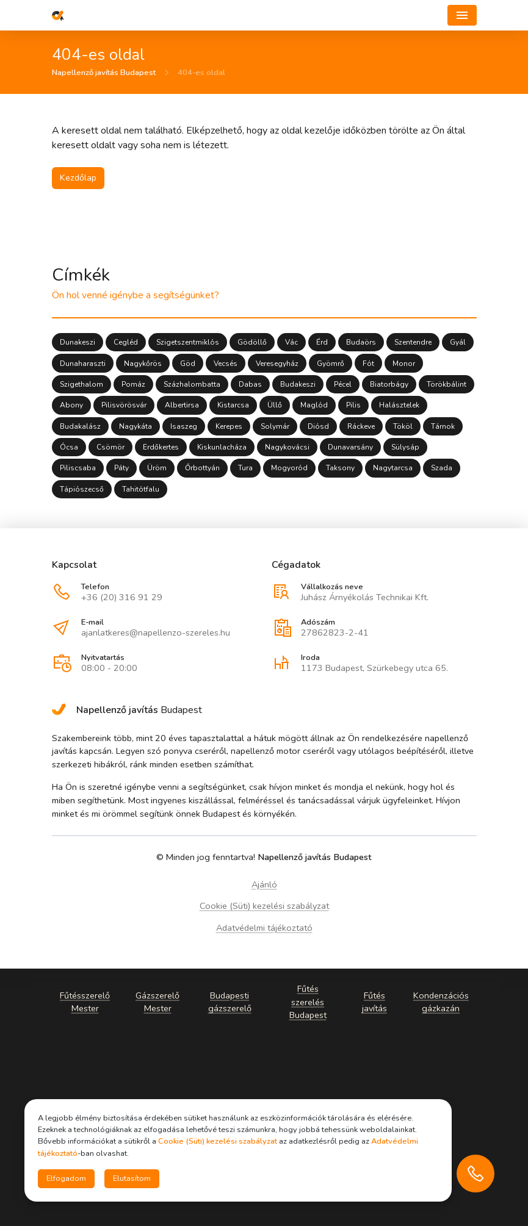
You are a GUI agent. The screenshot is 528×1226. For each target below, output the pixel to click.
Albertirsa (182, 405)
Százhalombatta (192, 385)
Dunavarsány (350, 448)
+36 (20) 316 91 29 (121, 597)
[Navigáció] (462, 15)
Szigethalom (81, 385)
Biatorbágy (389, 385)
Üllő (274, 405)
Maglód (314, 405)
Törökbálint (446, 385)
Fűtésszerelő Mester (85, 1001)
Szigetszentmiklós (187, 343)
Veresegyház (277, 363)
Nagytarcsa (393, 468)
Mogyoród (289, 468)
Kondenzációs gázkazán (440, 1001)
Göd (187, 363)
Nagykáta (135, 426)
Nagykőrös (143, 363)
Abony (71, 405)
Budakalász (80, 426)
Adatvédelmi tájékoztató (264, 928)
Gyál (458, 343)
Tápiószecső (82, 489)
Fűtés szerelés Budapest (307, 1002)
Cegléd (126, 343)
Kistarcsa (233, 405)
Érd (322, 343)
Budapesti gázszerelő (229, 1001)
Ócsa (69, 448)
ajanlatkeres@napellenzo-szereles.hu (155, 632)
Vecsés (225, 363)
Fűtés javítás (373, 1001)
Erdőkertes (161, 448)
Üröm (157, 468)
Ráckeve (361, 426)
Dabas (250, 385)
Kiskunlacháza (222, 448)
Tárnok (443, 426)
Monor (403, 363)
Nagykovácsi (287, 448)
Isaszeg (183, 426)
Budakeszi (298, 385)
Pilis (353, 405)
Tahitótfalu (140, 489)
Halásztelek (399, 405)
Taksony (340, 468)
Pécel (343, 385)
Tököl (403, 426)
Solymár (275, 426)
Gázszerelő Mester (157, 1001)
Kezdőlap (78, 177)
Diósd (318, 426)
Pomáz (133, 385)
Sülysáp (405, 448)
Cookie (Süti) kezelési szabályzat (264, 906)
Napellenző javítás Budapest (104, 73)
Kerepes (228, 426)
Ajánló (264, 884)
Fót (368, 363)
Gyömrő (330, 363)
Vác (291, 343)
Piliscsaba (78, 468)
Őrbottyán (202, 468)
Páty (121, 468)
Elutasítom (132, 1178)
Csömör (110, 448)
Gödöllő (252, 343)
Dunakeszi (77, 343)
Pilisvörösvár (123, 405)
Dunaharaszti (83, 363)
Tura (245, 468)
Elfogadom (66, 1178)
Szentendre (413, 343)
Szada (441, 468)
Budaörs (361, 343)
